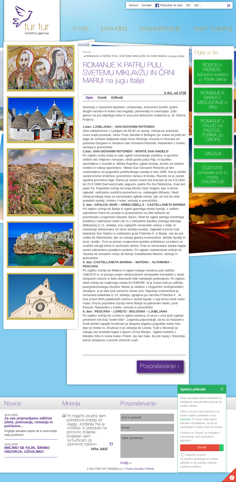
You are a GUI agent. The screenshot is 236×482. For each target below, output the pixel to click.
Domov (133, 5)
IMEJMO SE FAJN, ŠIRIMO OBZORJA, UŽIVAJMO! (27, 450)
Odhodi (117, 97)
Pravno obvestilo (135, 469)
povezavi (185, 419)
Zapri (222, 389)
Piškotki (150, 469)
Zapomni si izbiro (193, 454)
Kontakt (147, 5)
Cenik (102, 97)
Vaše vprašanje (147, 446)
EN (188, 5)
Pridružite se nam (171, 5)
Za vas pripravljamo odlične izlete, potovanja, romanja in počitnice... (28, 422)
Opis (89, 97)
